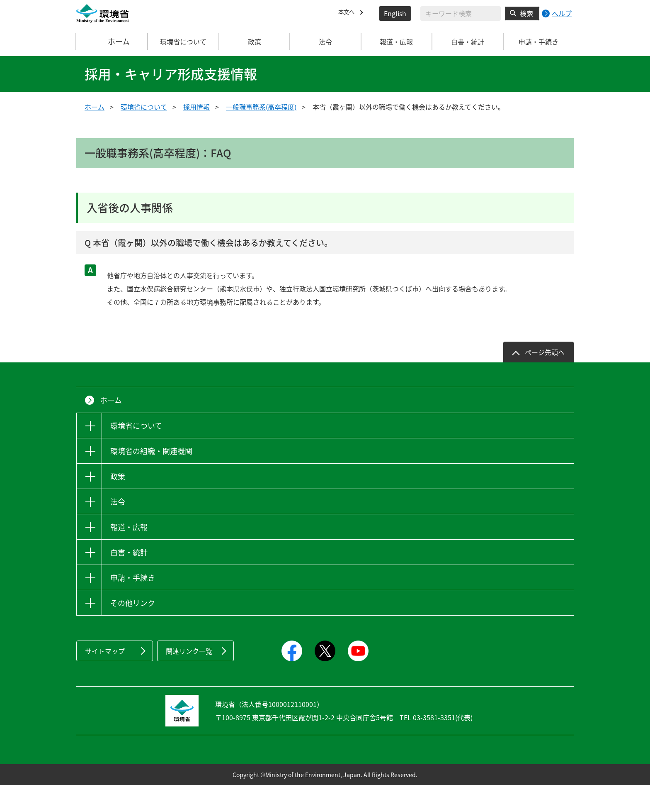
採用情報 (196, 107)
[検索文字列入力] (460, 13)
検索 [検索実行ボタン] (526, 13)
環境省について (144, 107)
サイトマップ (105, 651)
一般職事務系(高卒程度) (261, 107)
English (395, 13)
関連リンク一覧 (189, 651)
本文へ (348, 13)
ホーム (112, 41)
